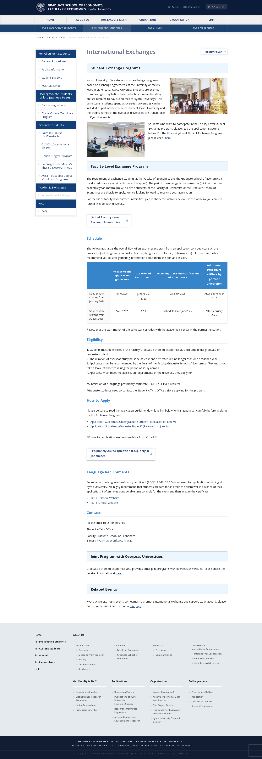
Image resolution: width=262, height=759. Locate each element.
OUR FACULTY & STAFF (115, 19)
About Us (78, 635)
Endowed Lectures (204, 658)
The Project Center (163, 705)
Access (175, 7)
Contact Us (194, 7)
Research (158, 645)
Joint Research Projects (206, 663)
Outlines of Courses (202, 701)
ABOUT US (82, 19)
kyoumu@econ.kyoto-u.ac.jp (114, 540)
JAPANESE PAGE (213, 52)
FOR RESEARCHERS (203, 28)
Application (197, 696)
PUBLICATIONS (147, 19)
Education (119, 645)
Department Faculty (86, 691)
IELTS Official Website (104, 502)
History (82, 659)
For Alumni (41, 655)
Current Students (56, 37)
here (168, 138)
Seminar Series (164, 654)
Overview (84, 650)
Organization (158, 681)
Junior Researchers (86, 705)
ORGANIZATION (179, 19)
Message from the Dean (91, 654)
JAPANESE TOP (216, 7)
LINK (211, 19)
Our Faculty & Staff (84, 681)
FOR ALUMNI (155, 28)
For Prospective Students (50, 641)
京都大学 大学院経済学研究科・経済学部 (74, 7)
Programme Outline (202, 691)
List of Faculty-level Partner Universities (105, 219)
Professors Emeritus (86, 709)
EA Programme (198, 681)
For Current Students (48, 648)
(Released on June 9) (133, 422)
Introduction (82, 645)
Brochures (84, 669)
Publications (119, 681)
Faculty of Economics (128, 650)
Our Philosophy (87, 664)
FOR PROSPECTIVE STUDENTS (58, 28)
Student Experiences (202, 706)
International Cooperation (208, 653)
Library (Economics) (163, 691)
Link (37, 669)
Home (39, 37)
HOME (50, 19)
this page (135, 606)
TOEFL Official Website (104, 498)
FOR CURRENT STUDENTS (107, 28)
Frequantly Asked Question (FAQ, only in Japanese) (120, 453)
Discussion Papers (124, 691)
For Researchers (45, 662)
